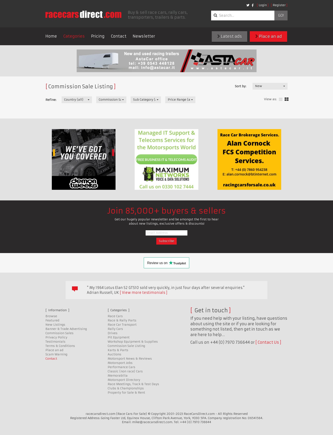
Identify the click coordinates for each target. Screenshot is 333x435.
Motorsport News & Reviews (130, 358)
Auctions (114, 354)
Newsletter (144, 36)
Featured (52, 320)
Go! (281, 15)
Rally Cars (115, 329)
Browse (51, 316)
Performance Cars (121, 367)
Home (51, 36)
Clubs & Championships (126, 388)
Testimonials (55, 341)
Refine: (50, 100)
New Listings (55, 325)
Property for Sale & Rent (126, 392)
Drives (112, 333)
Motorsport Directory (124, 380)
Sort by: (240, 86)
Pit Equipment (119, 337)
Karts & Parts (118, 350)
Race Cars (115, 316)
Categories (74, 36)
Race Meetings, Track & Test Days (133, 384)
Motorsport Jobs (120, 363)
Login (263, 5)
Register (279, 5)
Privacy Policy (56, 337)
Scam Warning (56, 354)
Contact (118, 36)
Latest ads (229, 36)
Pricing (97, 36)
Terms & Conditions (60, 346)
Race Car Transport (122, 325)
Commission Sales (59, 333)
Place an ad (268, 36)
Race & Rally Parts (122, 320)
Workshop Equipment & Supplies (133, 341)
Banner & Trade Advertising (66, 329)
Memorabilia (118, 375)
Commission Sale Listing (126, 346)
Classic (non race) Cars (125, 371)
